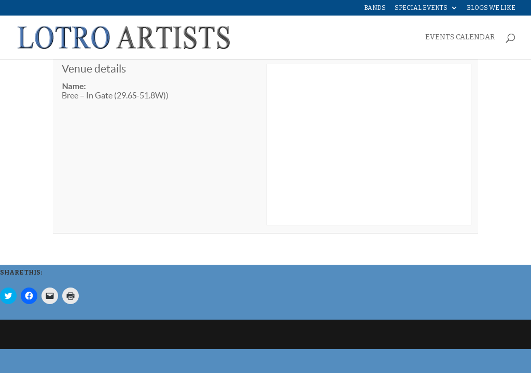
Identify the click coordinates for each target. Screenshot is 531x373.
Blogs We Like (491, 8)
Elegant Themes (123, 334)
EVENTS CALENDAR (460, 37)
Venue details (94, 69)
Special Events (421, 8)
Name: (74, 86)
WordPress (217, 334)
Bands (375, 8)
